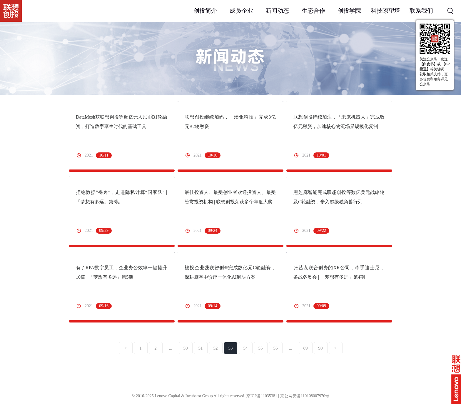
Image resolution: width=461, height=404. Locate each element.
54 (245, 348)
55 (260, 348)
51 (200, 348)
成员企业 (241, 11)
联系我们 (421, 11)
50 (185, 348)
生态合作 (313, 11)
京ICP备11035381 (261, 396)
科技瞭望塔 (385, 11)
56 (275, 348)
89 (305, 348)
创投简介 (205, 11)
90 (320, 348)
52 (215, 348)
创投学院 (349, 11)
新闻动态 (277, 11)
